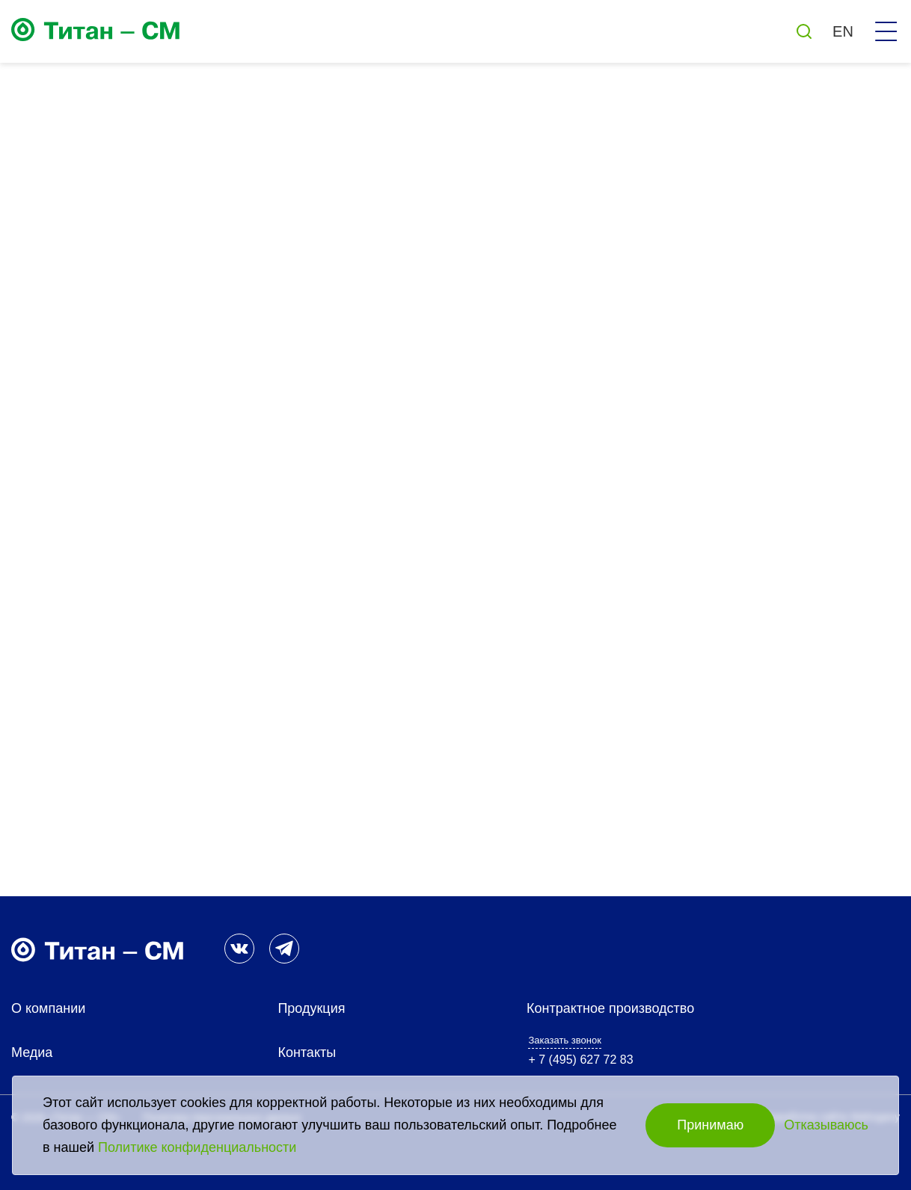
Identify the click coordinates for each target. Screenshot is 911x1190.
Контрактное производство (610, 1008)
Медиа (31, 1052)
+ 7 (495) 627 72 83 (580, 1059)
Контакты (306, 1052)
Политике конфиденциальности (197, 1147)
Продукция (311, 1008)
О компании (48, 1008)
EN (842, 31)
